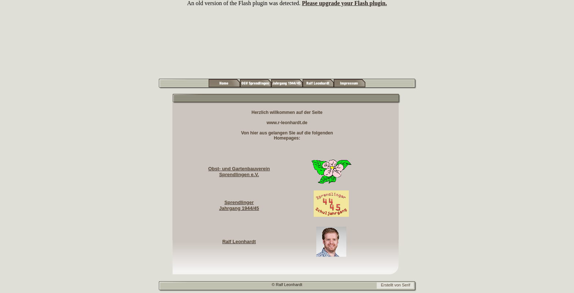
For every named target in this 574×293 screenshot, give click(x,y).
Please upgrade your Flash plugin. (344, 3)
